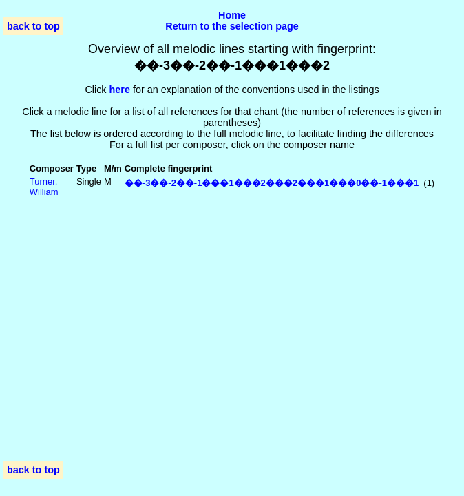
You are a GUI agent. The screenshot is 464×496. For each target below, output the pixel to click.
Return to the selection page (232, 26)
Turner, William (44, 186)
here (119, 89)
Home (232, 15)
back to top (33, 26)
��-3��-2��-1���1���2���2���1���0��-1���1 (272, 183)
